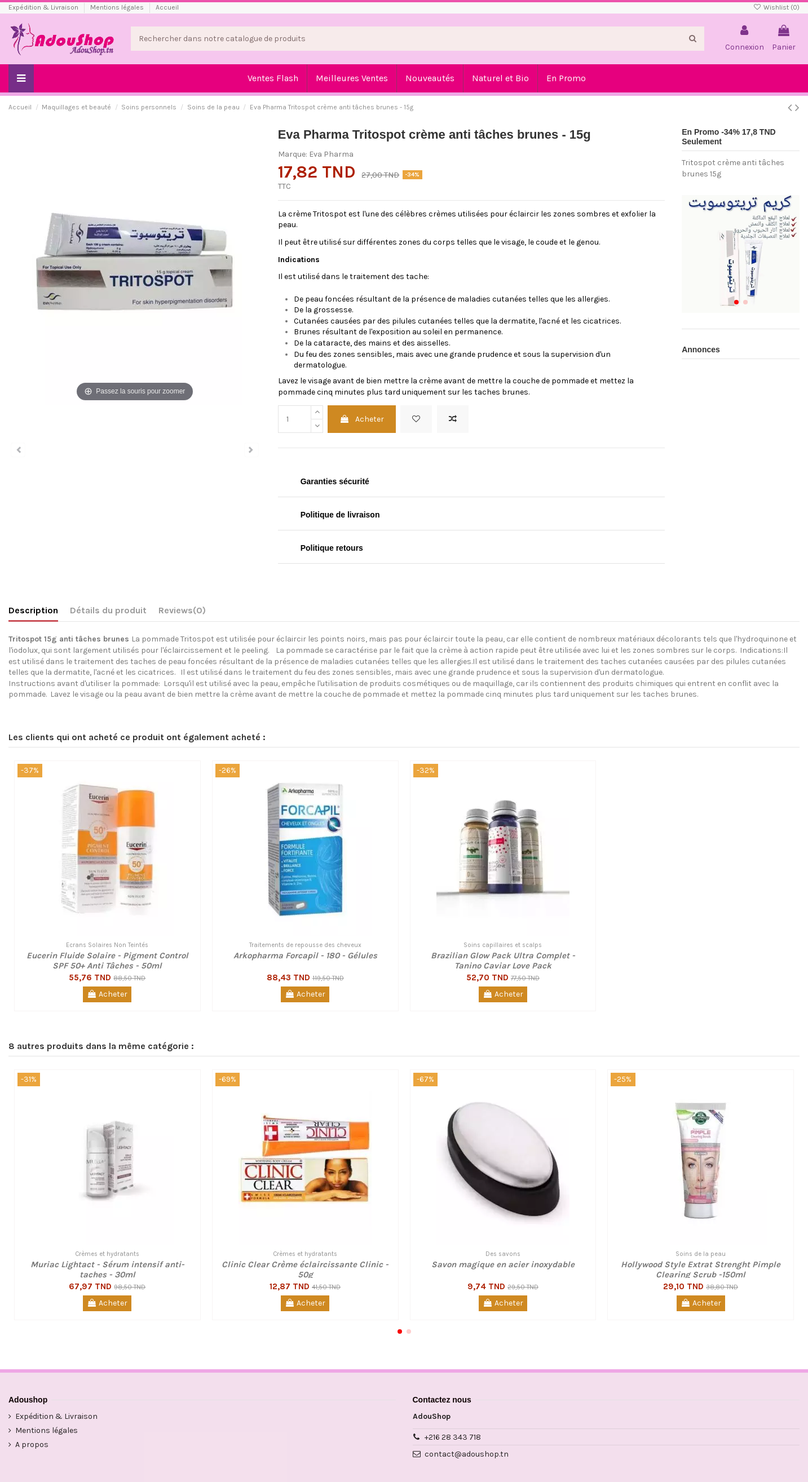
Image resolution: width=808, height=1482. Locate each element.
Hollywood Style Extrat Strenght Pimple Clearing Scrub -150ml (700, 1269)
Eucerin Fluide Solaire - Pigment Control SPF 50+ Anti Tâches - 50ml (107, 960)
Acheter (361, 419)
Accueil (167, 7)
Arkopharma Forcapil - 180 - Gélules (305, 955)
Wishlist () (776, 7)
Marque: (292, 154)
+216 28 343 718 (453, 1437)
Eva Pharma (331, 154)
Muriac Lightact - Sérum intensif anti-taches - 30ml (107, 1269)
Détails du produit (108, 610)
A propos (31, 1444)
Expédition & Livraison (44, 7)
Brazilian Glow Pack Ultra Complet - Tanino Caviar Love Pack (503, 960)
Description (33, 610)
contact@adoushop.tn (467, 1454)
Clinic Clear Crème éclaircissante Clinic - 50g (305, 1269)
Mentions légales (117, 7)
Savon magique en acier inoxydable (503, 1264)
